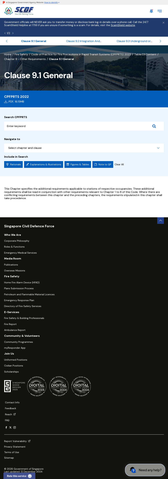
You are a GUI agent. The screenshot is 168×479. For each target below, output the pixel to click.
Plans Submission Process (19, 288)
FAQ (7, 420)
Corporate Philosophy (16, 240)
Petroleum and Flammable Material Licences (29, 294)
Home (7, 54)
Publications (11, 264)
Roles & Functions (14, 246)
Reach (10, 414)
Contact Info (12, 402)
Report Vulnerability (17, 441)
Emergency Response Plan (19, 300)
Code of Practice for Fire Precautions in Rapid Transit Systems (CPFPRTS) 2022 (81, 54)
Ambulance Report (14, 330)
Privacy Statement (14, 446)
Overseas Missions (14, 270)
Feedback (10, 408)
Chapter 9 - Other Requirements (25, 59)
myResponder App (14, 347)
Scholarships (11, 371)
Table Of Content (145, 54)
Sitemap (9, 457)
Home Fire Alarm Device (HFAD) (22, 282)
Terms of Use (11, 452)
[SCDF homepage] (19, 14)
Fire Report (10, 324)
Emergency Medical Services (20, 252)
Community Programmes (18, 341)
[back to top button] (160, 220)
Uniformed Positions (15, 359)
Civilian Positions (13, 365)
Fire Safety (21, 54)
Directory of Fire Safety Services (22, 306)
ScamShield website (123, 25)
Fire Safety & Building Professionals (24, 318)
